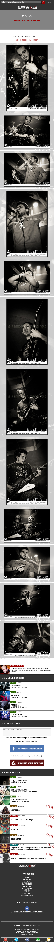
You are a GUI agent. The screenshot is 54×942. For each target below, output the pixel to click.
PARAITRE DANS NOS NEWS (27, 933)
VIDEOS (27, 892)
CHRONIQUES (27, 883)
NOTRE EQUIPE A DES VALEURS (27, 929)
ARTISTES (27, 879)
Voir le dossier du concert (27, 40)
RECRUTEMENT (27, 934)
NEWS (27, 878)
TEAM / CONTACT (26, 895)
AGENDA (27, 890)
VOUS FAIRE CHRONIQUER (27, 931)
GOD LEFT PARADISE (27, 20)
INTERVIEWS (27, 885)
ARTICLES (27, 886)
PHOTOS (27, 881)
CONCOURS (27, 893)
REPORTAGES (27, 888)
